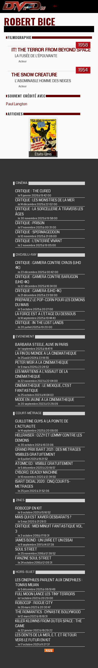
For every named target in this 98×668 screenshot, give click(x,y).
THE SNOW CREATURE (34, 74)
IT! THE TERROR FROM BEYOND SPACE (50, 50)
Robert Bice (29, 21)
